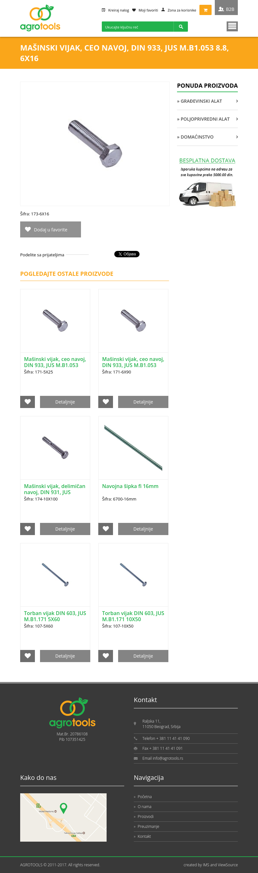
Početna (143, 796)
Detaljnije (65, 402)
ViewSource (228, 865)
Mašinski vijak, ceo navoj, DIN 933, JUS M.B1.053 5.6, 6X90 (133, 365)
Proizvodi (144, 816)
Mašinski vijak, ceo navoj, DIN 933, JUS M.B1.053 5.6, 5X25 (55, 365)
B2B (230, 9)
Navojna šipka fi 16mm (130, 486)
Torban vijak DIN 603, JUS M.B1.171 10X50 (133, 616)
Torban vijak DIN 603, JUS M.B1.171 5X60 (55, 616)
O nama (142, 806)
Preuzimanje (146, 826)
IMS (206, 865)
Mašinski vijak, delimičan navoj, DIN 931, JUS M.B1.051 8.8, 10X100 (54, 492)
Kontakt (142, 836)
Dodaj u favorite (50, 230)
